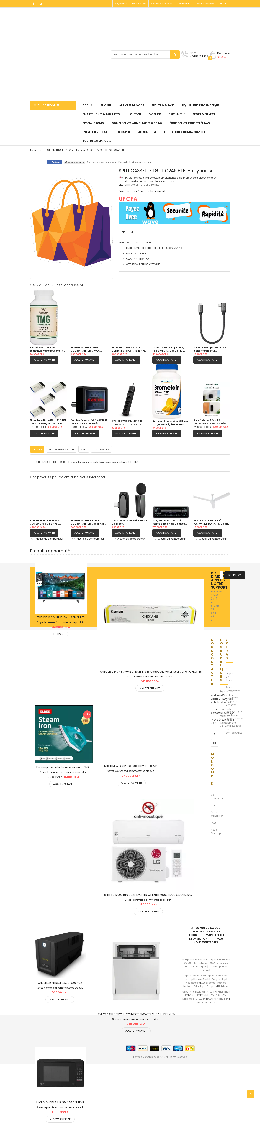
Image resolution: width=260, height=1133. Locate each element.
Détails (37, 448)
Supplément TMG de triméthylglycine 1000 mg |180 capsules (47, 349)
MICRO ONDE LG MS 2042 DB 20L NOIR (60, 1102)
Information (198, 938)
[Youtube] (41, 3)
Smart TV (210, 1001)
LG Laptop (198, 985)
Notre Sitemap (216, 830)
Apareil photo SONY (204, 962)
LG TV (213, 990)
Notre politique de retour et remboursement (235, 714)
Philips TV (221, 994)
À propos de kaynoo (206, 927)
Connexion (183, 3)
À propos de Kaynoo (230, 674)
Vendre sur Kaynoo (161, 3)
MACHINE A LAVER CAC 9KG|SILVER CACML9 (131, 765)
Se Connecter (217, 796)
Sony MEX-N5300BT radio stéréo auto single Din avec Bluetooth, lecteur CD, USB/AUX (168, 521)
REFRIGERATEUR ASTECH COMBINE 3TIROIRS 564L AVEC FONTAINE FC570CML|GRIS (129, 349)
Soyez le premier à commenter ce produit (142, 191)
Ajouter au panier (44, 359)
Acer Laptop (207, 974)
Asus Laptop (208, 982)
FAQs (214, 822)
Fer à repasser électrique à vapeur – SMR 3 (63, 766)
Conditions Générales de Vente (232, 700)
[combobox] (145, 54)
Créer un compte (204, 3)
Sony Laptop (219, 978)
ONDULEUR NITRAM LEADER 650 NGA (60, 982)
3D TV (200, 1001)
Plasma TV (223, 998)
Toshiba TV (207, 994)
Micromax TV (189, 998)
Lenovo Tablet (202, 978)
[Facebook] (33, 3)
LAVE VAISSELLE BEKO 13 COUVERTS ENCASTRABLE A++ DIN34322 (136, 1013)
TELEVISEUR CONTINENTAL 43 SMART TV (60, 616)
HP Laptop (211, 985)
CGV (213, 804)
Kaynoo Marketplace (233, 688)
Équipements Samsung (195, 958)
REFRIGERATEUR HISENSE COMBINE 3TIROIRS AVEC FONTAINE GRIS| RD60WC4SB (88, 349)
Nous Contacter (217, 813)
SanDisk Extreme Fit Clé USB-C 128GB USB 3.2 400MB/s (89, 422)
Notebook (223, 985)
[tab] (37, 448)
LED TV (202, 998)
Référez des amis (74, 162)
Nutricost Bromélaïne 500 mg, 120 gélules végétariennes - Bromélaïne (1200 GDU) (170, 422)
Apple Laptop (192, 974)
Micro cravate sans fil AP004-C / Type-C (129, 521)
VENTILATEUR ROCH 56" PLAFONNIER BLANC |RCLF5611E (211, 521)
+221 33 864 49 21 (199, 56)
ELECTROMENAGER (54, 150)
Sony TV (187, 990)
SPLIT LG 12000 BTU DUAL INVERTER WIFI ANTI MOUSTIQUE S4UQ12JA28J (148, 894)
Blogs (192, 934)
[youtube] (214, 742)
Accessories (193, 982)
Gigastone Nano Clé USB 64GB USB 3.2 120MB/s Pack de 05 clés (48, 422)
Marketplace (139, 3)
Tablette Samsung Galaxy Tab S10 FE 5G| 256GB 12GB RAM (168, 349)
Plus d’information (61, 448)
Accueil (34, 150)
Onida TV (194, 994)
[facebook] (214, 733)
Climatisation (77, 150)
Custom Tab (101, 448)
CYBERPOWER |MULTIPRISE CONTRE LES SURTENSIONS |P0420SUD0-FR (127, 422)
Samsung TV (200, 990)
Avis (83, 448)
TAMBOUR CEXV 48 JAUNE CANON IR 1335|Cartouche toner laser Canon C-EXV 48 (150, 671)
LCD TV (211, 998)
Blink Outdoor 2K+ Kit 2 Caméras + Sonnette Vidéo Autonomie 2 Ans (209, 422)
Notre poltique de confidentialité (234, 728)
